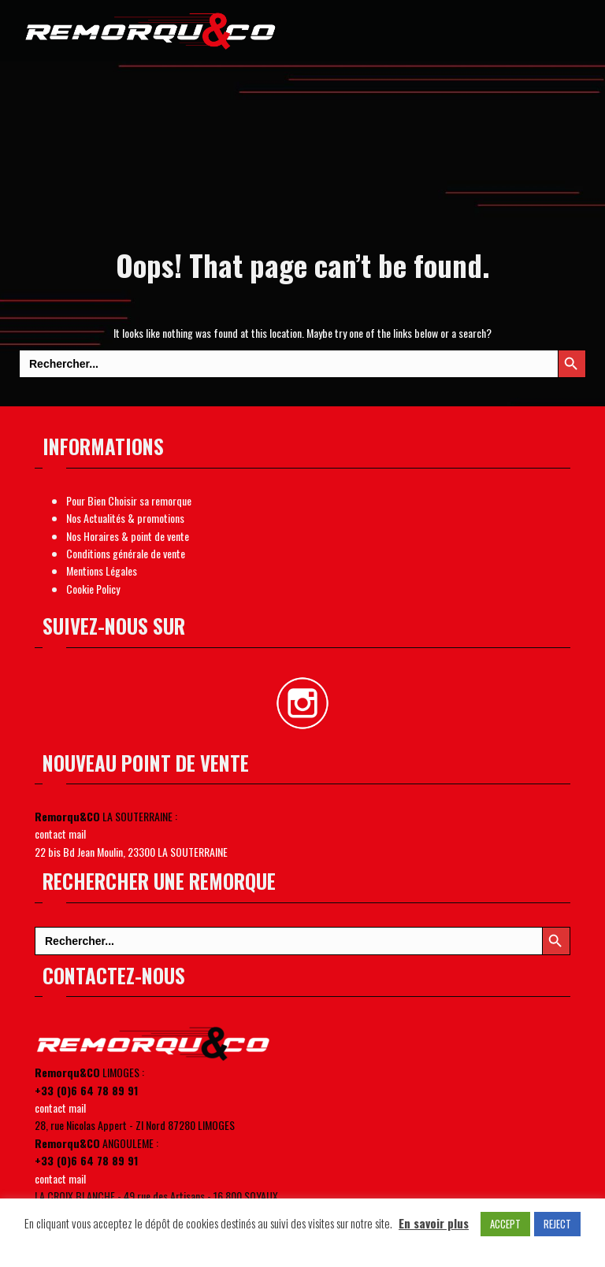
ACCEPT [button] (505, 1224)
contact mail (60, 833)
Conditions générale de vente (125, 553)
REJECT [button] (557, 1224)
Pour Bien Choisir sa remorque (128, 500)
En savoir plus (434, 1223)
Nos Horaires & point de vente (127, 536)
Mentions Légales (101, 570)
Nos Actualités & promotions (125, 517)
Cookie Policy (93, 588)
